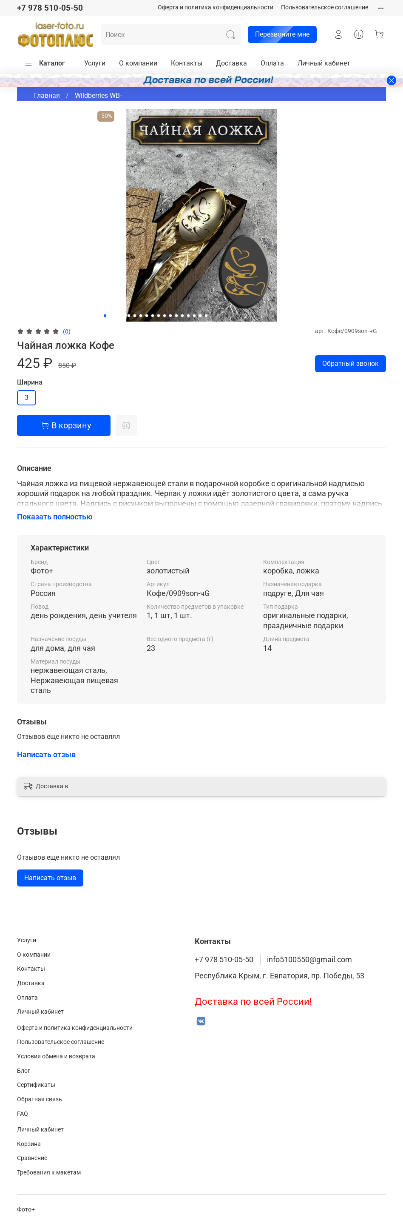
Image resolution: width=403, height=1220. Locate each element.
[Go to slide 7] (140, 315)
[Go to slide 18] (206, 315)
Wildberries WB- (98, 95)
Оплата (272, 63)
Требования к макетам (49, 1172)
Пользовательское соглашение (324, 7)
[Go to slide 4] (123, 315)
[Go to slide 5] (129, 315)
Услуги (94, 63)
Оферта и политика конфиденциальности (215, 7)
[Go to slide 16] (194, 315)
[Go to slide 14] (182, 315)
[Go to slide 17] (200, 315)
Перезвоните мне (278, 34)
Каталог (44, 63)
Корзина (29, 1144)
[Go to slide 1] (105, 315)
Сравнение (32, 1158)
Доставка (231, 63)
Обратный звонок (350, 363)
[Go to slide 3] (117, 315)
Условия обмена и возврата (56, 1056)
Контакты (186, 63)
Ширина (30, 382)
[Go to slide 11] (164, 315)
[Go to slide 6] (134, 315)
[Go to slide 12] (170, 315)
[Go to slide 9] (152, 315)
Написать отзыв (50, 878)
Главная (47, 95)
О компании (138, 63)
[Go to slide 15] (188, 315)
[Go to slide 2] (111, 315)
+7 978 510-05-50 (50, 8)
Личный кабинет (324, 63)
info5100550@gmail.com (309, 959)
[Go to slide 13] (176, 315)
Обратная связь (39, 1099)
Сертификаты (36, 1085)
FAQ (22, 1113)
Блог (23, 1071)
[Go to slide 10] (158, 315)
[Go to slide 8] (146, 315)
